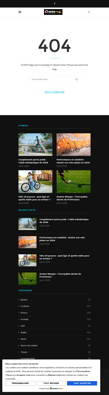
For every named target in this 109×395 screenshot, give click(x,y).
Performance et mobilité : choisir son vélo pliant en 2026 (73, 161)
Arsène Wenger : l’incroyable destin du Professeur (72, 198)
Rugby (56, 332)
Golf (56, 325)
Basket (56, 299)
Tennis (56, 352)
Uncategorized (56, 358)
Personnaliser (20, 383)
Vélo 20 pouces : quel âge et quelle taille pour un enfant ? (34, 198)
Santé (56, 338)
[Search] (89, 12)
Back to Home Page (55, 92)
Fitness (56, 312)
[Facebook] (54, 3)
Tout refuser (51, 383)
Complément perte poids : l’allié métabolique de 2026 (33, 161)
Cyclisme (56, 306)
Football (56, 319)
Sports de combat (56, 345)
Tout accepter (82, 383)
